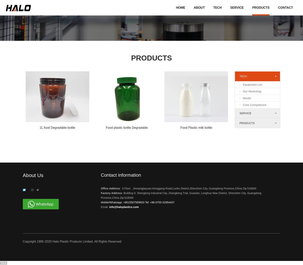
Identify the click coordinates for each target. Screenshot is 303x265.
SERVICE (237, 7)
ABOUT (199, 7)
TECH (217, 7)
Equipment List (252, 84)
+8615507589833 (134, 202)
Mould (247, 98)
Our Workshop (252, 91)
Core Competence (254, 105)
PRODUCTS (261, 7)
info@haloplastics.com (124, 207)
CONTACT (285, 7)
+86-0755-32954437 (161, 202)
